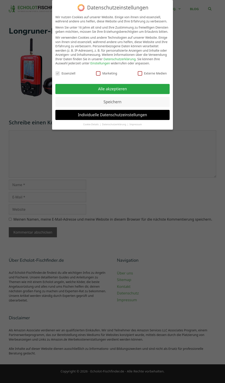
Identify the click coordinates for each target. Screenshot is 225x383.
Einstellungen (100, 61)
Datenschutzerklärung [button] (114, 121)
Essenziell (65, 71)
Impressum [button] (135, 121)
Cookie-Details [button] (91, 121)
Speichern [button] (112, 99)
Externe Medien (152, 71)
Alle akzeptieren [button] (112, 86)
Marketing (106, 71)
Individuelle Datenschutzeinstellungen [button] (112, 112)
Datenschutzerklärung (119, 56)
